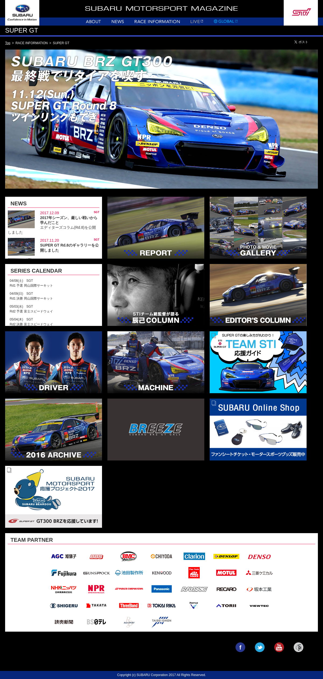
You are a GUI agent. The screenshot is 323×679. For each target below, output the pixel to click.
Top (7, 43)
